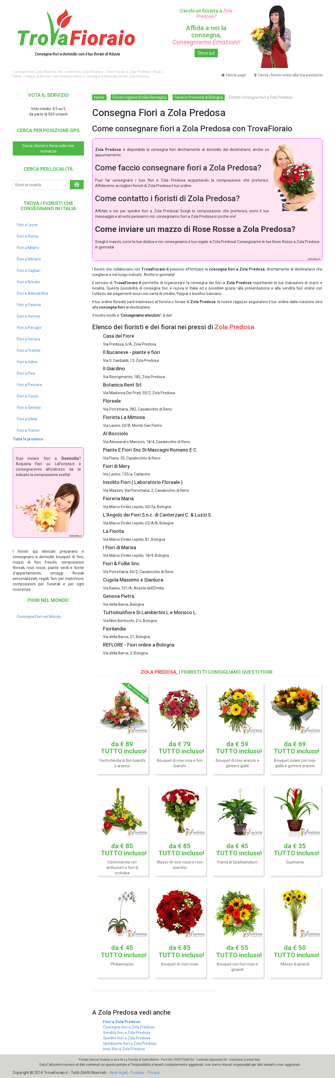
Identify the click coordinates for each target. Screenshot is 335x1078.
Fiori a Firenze (28, 350)
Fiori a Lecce (27, 225)
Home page (233, 75)
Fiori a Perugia (29, 327)
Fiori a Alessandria (32, 293)
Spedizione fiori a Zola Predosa (129, 1043)
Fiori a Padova (29, 305)
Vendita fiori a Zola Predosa (126, 1032)
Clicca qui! (206, 53)
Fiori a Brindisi (28, 282)
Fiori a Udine (27, 362)
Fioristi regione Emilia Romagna (139, 97)
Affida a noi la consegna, (206, 35)
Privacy (153, 1072)
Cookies (137, 1072)
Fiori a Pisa (26, 373)
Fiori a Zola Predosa (121, 1022)
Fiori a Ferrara (28, 339)
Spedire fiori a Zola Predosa (126, 1038)
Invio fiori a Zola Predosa (124, 1049)
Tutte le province (28, 439)
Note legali (119, 1072)
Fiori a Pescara (29, 385)
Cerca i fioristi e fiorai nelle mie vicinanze (48, 148)
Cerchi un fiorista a (206, 13)
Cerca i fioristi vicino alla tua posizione (288, 75)
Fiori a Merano (29, 259)
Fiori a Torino (28, 396)
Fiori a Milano (28, 248)
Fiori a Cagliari (28, 270)
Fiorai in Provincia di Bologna (198, 97)
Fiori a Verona (28, 316)
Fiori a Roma (27, 236)
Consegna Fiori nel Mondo (39, 616)
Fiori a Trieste (28, 430)
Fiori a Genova (29, 407)
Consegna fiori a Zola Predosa (128, 1027)
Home (99, 97)
